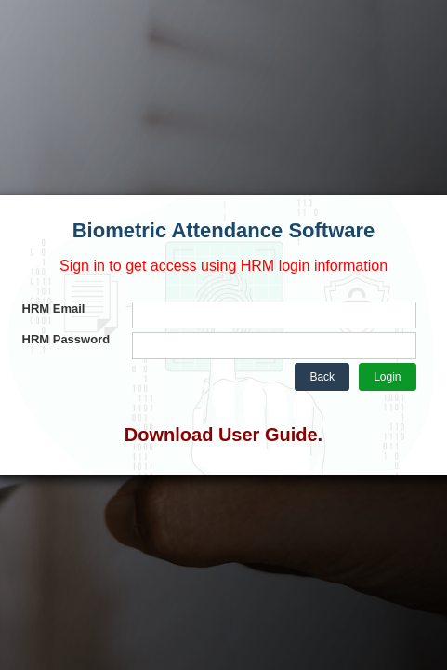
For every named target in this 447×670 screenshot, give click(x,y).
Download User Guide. (223, 434)
